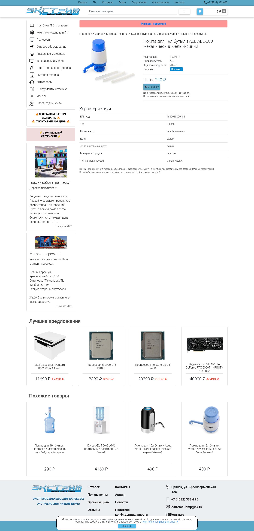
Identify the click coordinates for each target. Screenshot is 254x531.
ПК (94, 2)
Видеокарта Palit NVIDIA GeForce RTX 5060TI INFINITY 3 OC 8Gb (204, 368)
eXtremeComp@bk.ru (186, 507)
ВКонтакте (176, 514)
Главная (84, 33)
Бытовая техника (117, 33)
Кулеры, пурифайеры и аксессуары (154, 33)
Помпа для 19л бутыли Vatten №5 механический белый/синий (204, 449)
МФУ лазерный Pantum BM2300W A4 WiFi (49, 366)
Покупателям (139, 2)
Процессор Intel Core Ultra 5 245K (153, 366)
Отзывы (94, 510)
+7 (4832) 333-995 (215, 2)
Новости (179, 2)
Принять (127, 526)
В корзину (152, 87)
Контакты (107, 2)
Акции (122, 2)
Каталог (82, 2)
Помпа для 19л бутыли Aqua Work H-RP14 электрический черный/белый (152, 449)
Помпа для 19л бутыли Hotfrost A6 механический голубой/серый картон (49, 449)
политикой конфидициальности (160, 521)
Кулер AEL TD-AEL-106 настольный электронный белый (101, 449)
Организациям (160, 2)
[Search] (132, 11)
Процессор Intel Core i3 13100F (101, 366)
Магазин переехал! (153, 23)
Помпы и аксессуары (193, 33)
